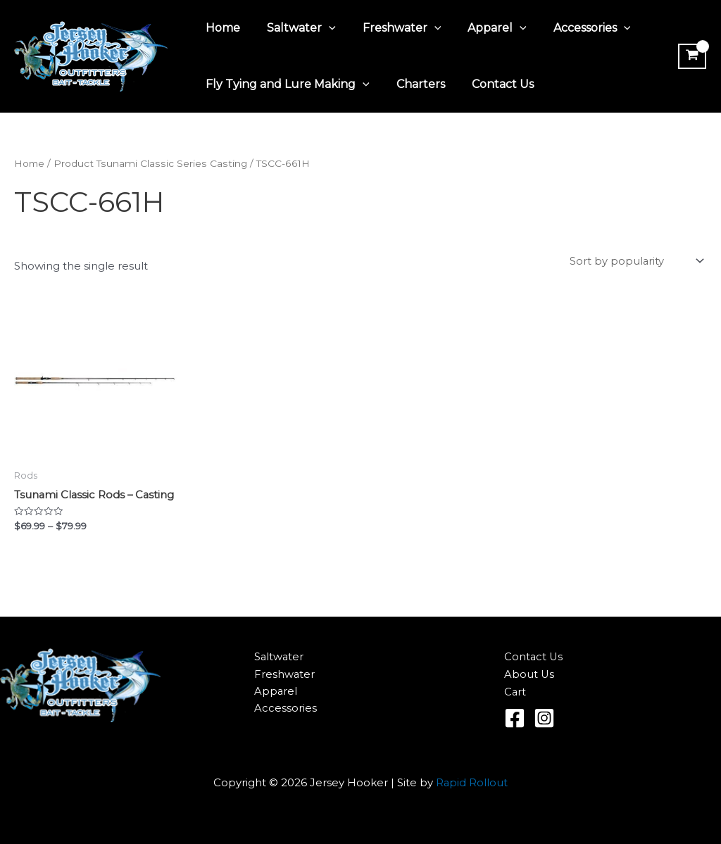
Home (220, 27)
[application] (322, 28)
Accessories (573, 28)
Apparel (482, 28)
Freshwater (391, 28)
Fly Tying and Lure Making (285, 84)
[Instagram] (544, 718)
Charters (414, 84)
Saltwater (295, 28)
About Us (529, 674)
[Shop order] (635, 262)
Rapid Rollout (472, 783)
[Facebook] (514, 718)
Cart (515, 692)
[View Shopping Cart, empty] (691, 56)
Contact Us (492, 84)
